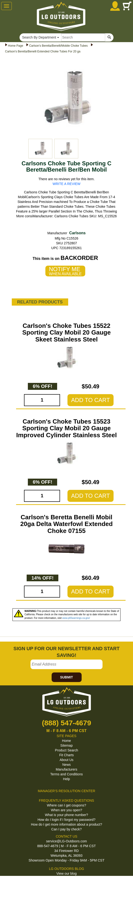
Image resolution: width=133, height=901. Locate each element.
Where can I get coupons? (66, 805)
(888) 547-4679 (66, 723)
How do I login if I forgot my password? (66, 820)
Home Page (15, 45)
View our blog (66, 873)
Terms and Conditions (66, 774)
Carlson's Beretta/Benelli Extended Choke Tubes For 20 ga (42, 51)
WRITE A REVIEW (66, 184)
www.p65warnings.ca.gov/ (76, 618)
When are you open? (66, 810)
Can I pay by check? (66, 829)
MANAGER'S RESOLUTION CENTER (66, 791)
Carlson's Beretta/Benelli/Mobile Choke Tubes (58, 45)
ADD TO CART (90, 400)
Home (66, 741)
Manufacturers (66, 769)
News (66, 765)
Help (66, 779)
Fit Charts (66, 755)
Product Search (66, 750)
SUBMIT (66, 677)
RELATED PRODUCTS (40, 302)
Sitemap (66, 745)
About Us (66, 760)
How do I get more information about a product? (66, 824)
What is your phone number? (66, 815)
